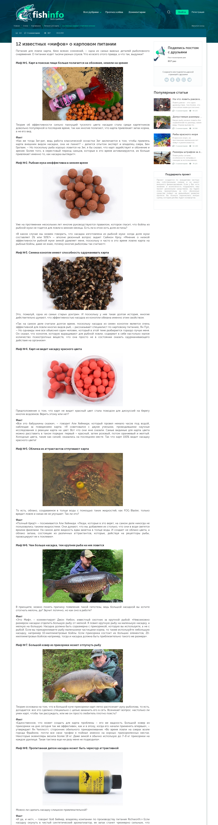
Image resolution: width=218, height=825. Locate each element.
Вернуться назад (196, 21)
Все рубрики (84, 9)
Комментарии (130, 9)
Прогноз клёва (108, 9)
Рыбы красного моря (185, 129)
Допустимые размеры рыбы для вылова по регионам (187, 112)
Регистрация (198, 10)
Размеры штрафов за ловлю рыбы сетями (187, 147)
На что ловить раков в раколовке (187, 94)
